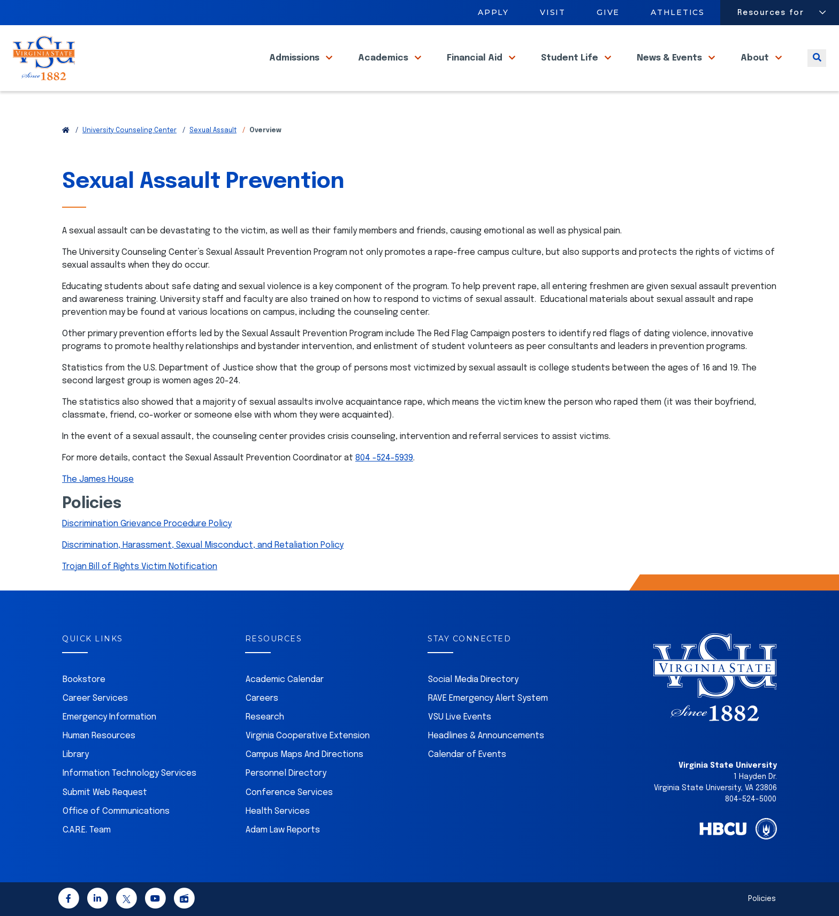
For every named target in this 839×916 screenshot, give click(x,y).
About (756, 69)
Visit (553, 12)
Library (76, 754)
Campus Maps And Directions (304, 754)
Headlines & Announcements (486, 735)
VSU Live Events (459, 717)
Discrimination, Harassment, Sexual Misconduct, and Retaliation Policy (203, 545)
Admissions (295, 69)
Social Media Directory (473, 679)
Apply (493, 12)
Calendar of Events (467, 754)
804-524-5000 (750, 799)
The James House (98, 479)
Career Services (95, 698)
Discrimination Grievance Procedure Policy (147, 523)
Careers (262, 698)
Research (265, 717)
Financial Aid (476, 69)
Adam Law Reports (283, 830)
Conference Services (289, 792)
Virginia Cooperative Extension (308, 735)
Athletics (678, 12)
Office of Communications (116, 811)
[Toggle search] (816, 69)
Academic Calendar (285, 679)
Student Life (570, 69)
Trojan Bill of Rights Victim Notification (139, 566)
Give (608, 12)
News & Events (670, 69)
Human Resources (99, 735)
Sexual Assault (213, 130)
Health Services (278, 811)
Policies (762, 899)
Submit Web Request (105, 792)
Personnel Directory (286, 773)
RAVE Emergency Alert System (488, 698)
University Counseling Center (129, 130)
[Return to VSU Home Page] (66, 130)
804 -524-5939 (384, 458)
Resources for (770, 13)
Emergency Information (109, 717)
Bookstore (84, 679)
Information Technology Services (129, 773)
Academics (384, 69)
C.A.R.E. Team (87, 830)
